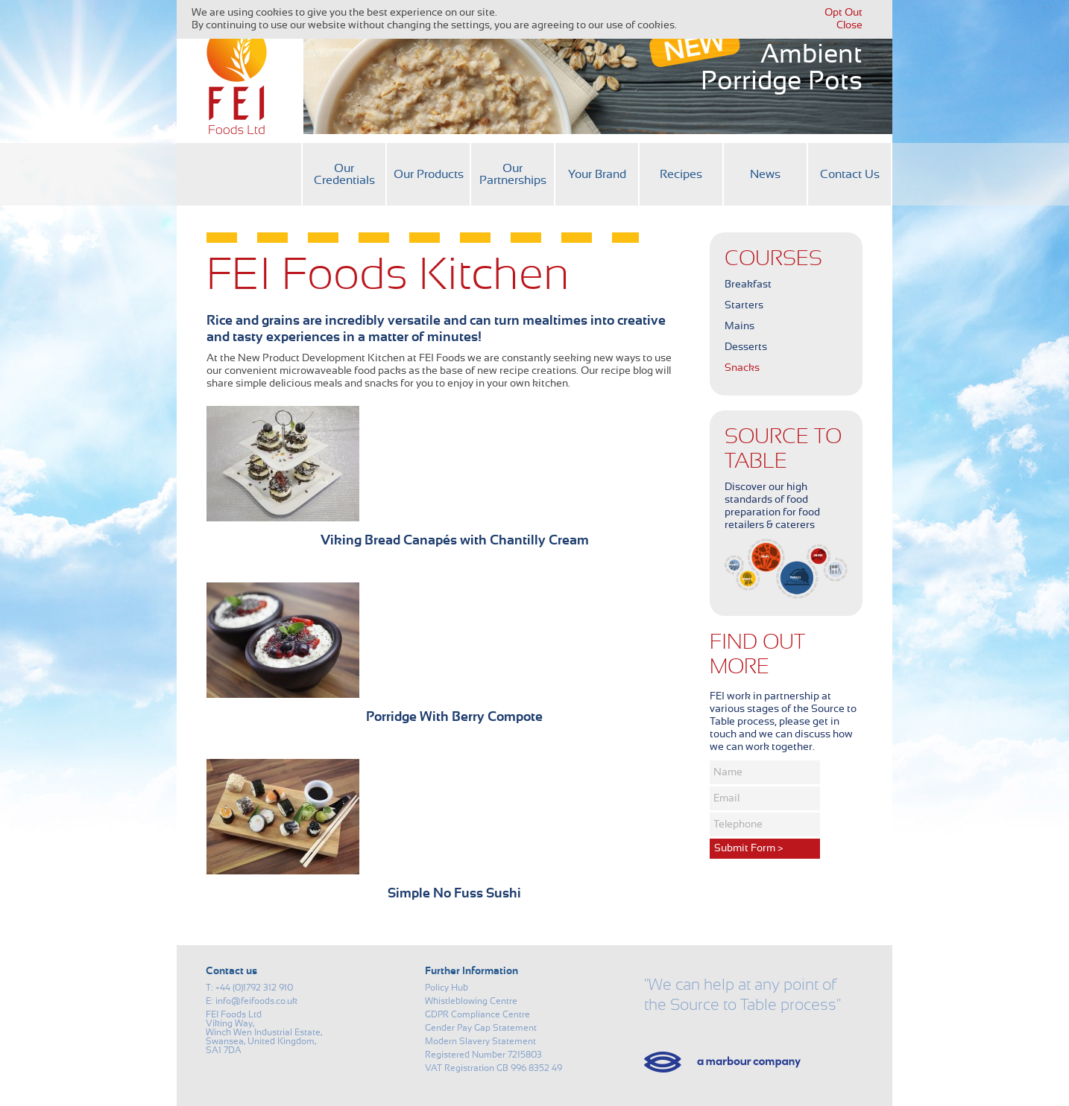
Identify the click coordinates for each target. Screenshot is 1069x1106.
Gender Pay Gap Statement (481, 1027)
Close (849, 25)
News (765, 174)
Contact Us (850, 174)
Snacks (742, 368)
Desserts (746, 347)
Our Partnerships (512, 174)
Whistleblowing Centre (471, 1001)
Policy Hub (446, 987)
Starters (744, 305)
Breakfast (748, 284)
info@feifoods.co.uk (256, 1001)
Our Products (429, 174)
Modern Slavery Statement (480, 1041)
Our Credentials (344, 174)
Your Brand (597, 174)
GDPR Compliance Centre (477, 1014)
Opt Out (843, 12)
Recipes (681, 174)
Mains (739, 326)
